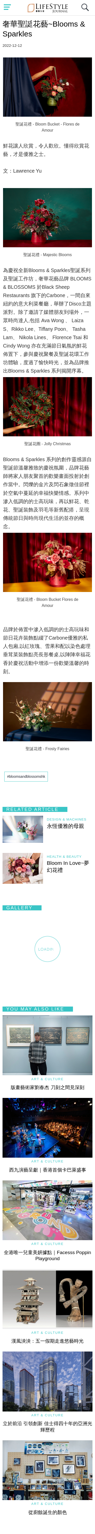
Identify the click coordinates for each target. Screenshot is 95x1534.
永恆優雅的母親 (65, 826)
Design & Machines (67, 819)
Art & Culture (47, 1079)
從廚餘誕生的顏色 (47, 1512)
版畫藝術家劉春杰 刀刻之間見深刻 (47, 1087)
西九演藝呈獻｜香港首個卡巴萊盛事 (47, 1170)
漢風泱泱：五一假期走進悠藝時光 (47, 1341)
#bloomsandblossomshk (26, 776)
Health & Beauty (64, 856)
